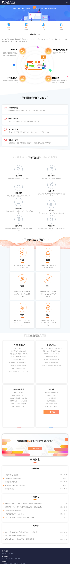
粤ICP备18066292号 (32, 559)
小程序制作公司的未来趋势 (13, 491)
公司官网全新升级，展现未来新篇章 (16, 517)
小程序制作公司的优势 (11, 456)
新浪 (17, 555)
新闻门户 (16, 545)
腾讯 (14, 555)
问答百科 (4, 540)
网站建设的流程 (9, 470)
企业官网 (4, 545)
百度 (11, 555)
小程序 (10, 545)
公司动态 (17, 540)
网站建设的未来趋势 (11, 463)
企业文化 (11, 534)
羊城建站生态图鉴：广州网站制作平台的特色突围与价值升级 (23, 484)
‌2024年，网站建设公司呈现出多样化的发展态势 (19, 498)
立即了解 (51, 393)
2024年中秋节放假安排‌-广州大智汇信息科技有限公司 (21, 513)
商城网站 (23, 545)
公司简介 (4, 534)
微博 (23, 555)
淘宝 (20, 555)
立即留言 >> (35, 429)
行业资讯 (11, 540)
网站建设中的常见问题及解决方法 (15, 466)
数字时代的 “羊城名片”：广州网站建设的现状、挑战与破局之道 (24, 488)
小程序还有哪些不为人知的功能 (14, 495)
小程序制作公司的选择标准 (13, 459)
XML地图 (40, 559)
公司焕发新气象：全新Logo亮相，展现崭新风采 (19, 520)
